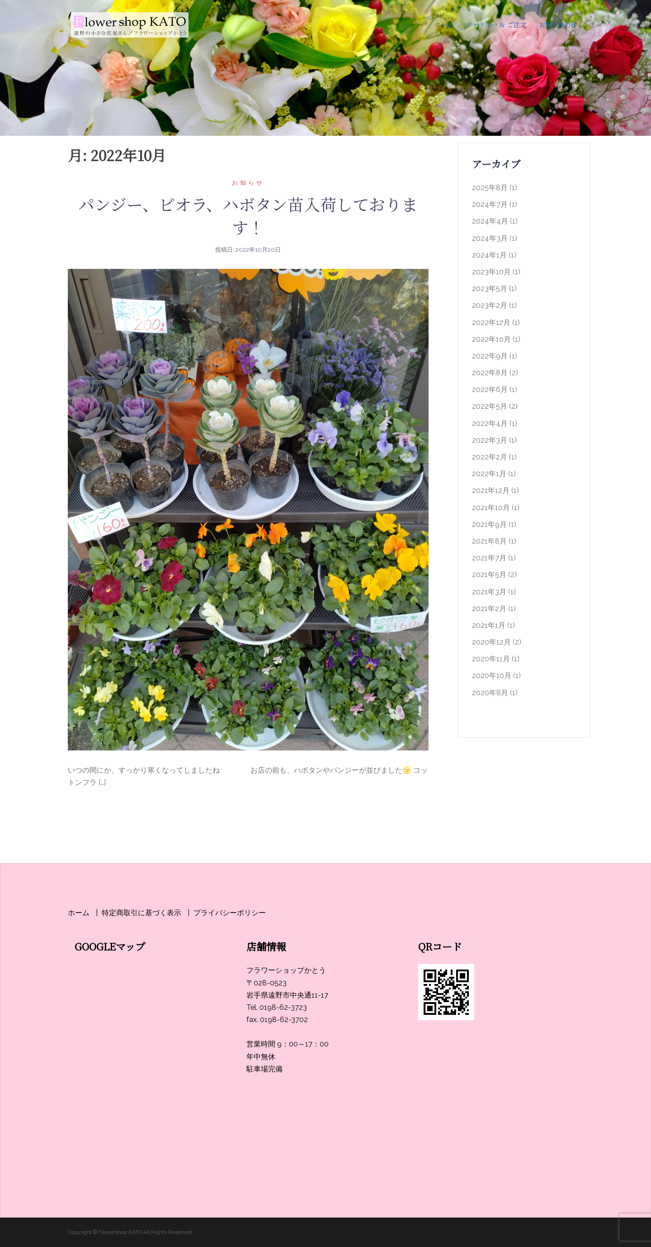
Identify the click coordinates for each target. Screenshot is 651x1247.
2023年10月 (491, 272)
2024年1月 (489, 255)
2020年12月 (491, 642)
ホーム (443, 24)
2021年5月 (489, 574)
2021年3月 (489, 592)
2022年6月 (490, 389)
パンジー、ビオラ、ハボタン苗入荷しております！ (248, 215)
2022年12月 (491, 322)
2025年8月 (490, 187)
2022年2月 (489, 457)
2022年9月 (490, 356)
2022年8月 (490, 372)
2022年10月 (491, 339)
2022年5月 (489, 406)
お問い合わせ (558, 24)
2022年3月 (489, 440)
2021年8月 (489, 541)
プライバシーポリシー (229, 912)
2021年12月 (490, 490)
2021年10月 (491, 507)
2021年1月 (488, 625)
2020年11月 (491, 659)
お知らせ (248, 182)
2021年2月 (489, 608)
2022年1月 (489, 473)
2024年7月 (490, 204)
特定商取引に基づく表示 (141, 912)
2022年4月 (490, 423)
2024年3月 (490, 238)
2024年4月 (490, 221)
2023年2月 (489, 305)
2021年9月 (489, 524)
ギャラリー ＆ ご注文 (496, 24)
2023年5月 (489, 288)
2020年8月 (490, 692)
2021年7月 (489, 558)
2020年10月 (491, 675)
